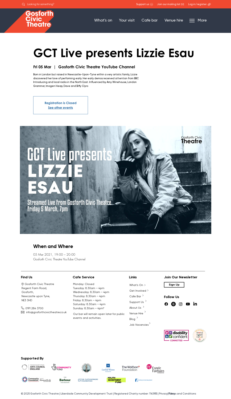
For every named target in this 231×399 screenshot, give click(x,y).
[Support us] (143, 4)
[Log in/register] (197, 4)
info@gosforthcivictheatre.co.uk (44, 312)
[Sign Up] (174, 285)
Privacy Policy (167, 394)
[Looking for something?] (46, 4)
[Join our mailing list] (169, 4)
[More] (200, 20)
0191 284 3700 (32, 308)
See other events (60, 108)
